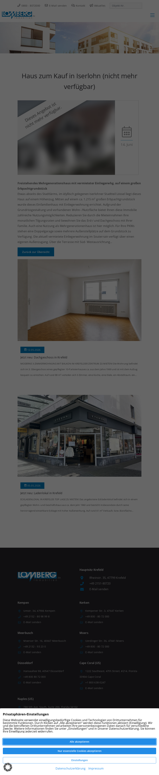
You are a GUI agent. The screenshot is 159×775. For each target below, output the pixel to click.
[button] (8, 767)
